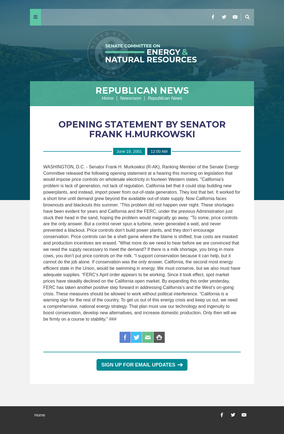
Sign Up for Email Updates (141, 364)
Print (159, 337)
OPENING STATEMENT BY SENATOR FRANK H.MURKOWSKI (142, 129)
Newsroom (130, 98)
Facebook (125, 337)
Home (108, 98)
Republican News (142, 90)
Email (147, 337)
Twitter (136, 337)
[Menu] (35, 17)
